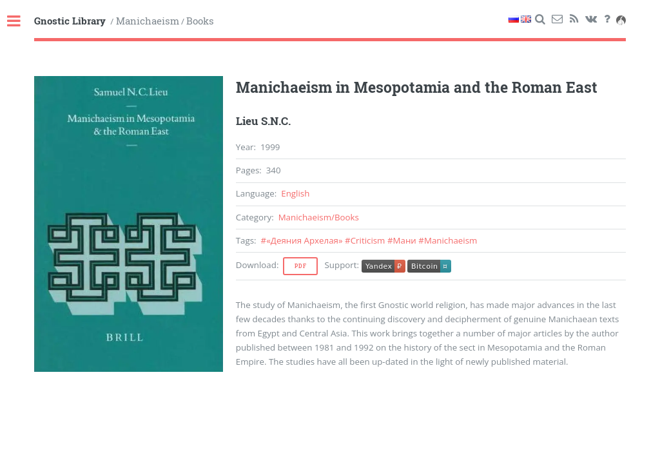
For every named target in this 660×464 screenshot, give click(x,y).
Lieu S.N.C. (263, 121)
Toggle (20, 21)
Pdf (300, 266)
